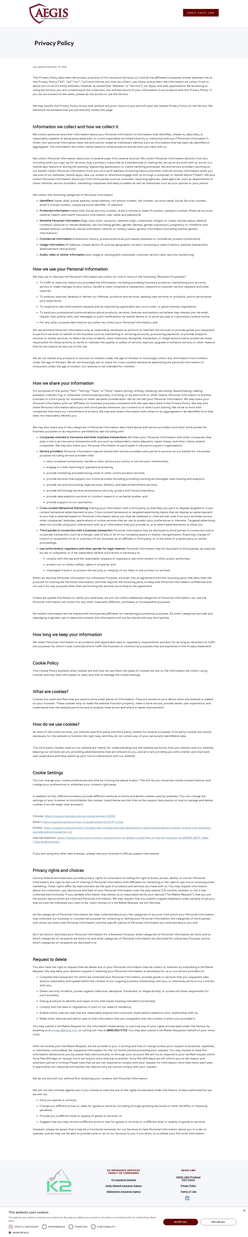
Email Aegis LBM (200, 12)
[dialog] (124, 1222)
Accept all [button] (180, 1221)
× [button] (244, 1210)
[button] (83, 1232)
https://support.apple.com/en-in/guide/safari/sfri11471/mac (82, 822)
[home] (48, 13)
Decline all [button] (218, 1221)
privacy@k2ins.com (64, 1030)
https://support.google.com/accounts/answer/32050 (79, 816)
